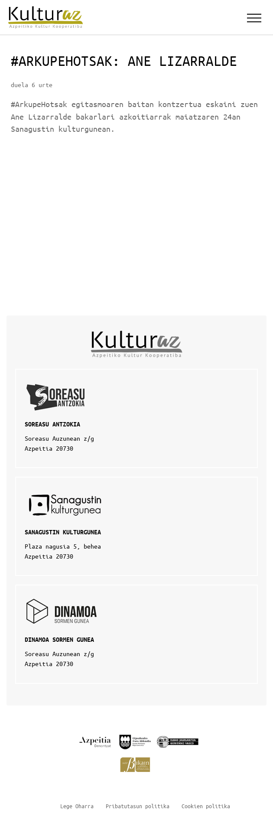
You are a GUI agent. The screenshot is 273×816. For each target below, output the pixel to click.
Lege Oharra (77, 805)
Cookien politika (206, 805)
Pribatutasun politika (137, 805)
